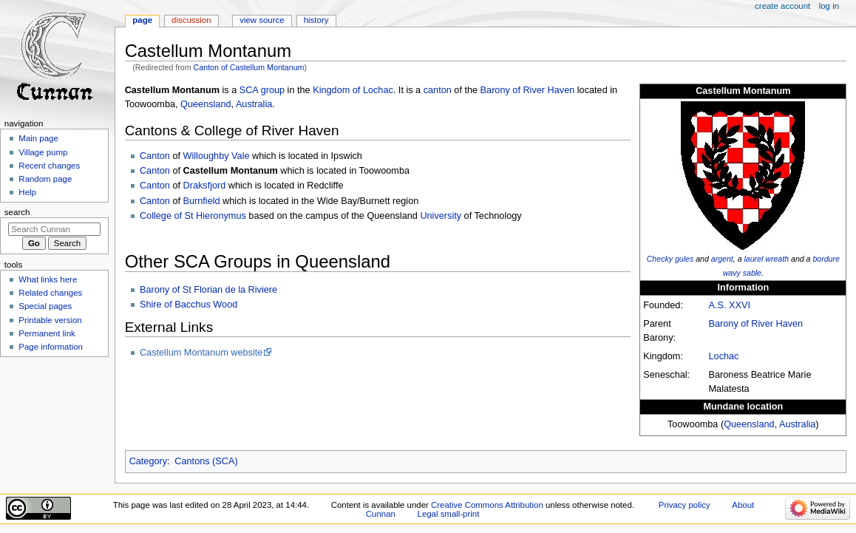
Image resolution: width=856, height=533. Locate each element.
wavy (732, 272)
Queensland (749, 424)
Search (17, 212)
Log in (829, 5)
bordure (825, 258)
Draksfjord (204, 185)
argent (722, 258)
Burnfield (201, 201)
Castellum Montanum (230, 171)
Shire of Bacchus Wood (188, 304)
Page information (50, 346)
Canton (155, 156)
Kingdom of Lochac (353, 90)
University (440, 216)
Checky (660, 258)
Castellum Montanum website (201, 352)
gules (684, 258)
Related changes (50, 292)
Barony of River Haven (756, 324)
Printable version (49, 320)
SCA (249, 90)
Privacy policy (684, 504)
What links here (47, 279)
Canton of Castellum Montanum (249, 67)
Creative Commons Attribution (487, 504)
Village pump (42, 152)
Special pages (45, 306)
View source (262, 20)
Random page (45, 178)
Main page (38, 138)
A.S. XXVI (729, 305)
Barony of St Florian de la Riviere (208, 290)
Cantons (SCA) (205, 461)
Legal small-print (449, 513)
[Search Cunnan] (54, 229)
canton (438, 90)
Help (27, 192)
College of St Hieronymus (193, 216)
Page (142, 20)
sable (752, 272)
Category (148, 461)
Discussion (191, 20)
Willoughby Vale (216, 156)
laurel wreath (766, 258)
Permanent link (46, 333)
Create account (782, 5)
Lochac (724, 356)
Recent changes (49, 165)
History (316, 20)
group (273, 90)
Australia (797, 424)
